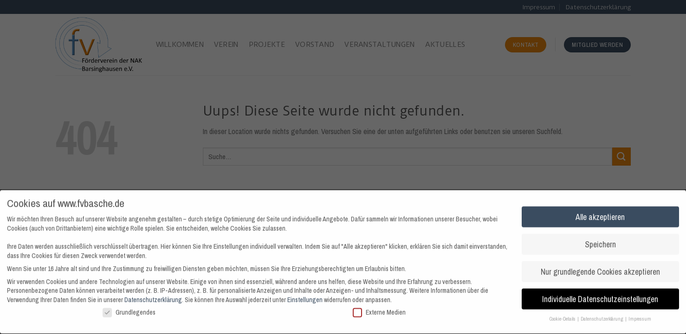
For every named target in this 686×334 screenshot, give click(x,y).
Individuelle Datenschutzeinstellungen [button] (600, 295)
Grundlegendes (129, 308)
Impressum (639, 315)
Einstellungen (305, 296)
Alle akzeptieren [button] (600, 213)
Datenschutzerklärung (153, 296)
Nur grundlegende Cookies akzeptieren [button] (600, 268)
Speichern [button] (600, 240)
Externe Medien (379, 308)
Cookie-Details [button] (563, 315)
